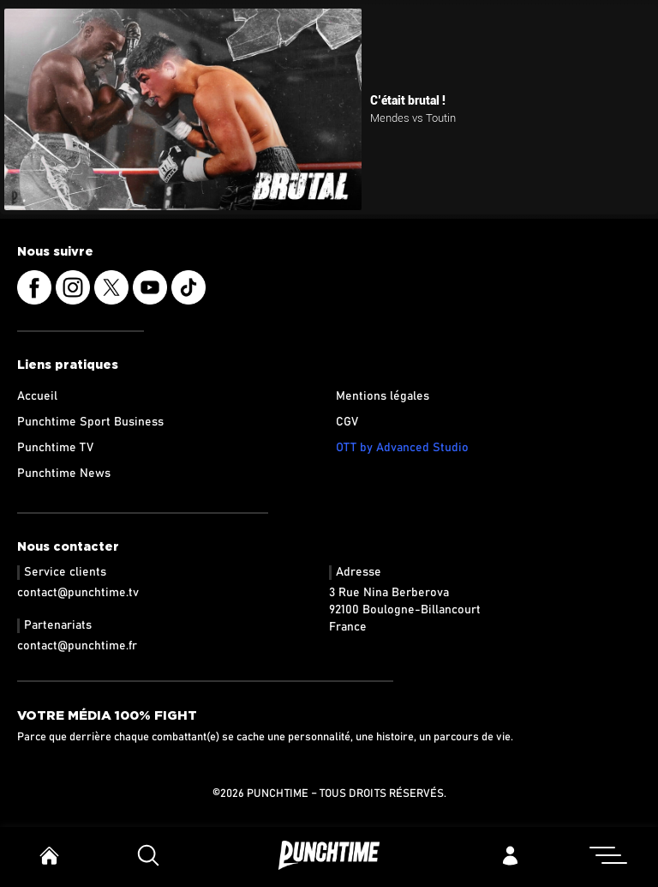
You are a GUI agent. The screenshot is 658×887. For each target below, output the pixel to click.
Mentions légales (382, 396)
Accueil (37, 396)
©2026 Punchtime (260, 794)
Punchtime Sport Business (90, 422)
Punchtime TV (55, 448)
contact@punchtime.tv (78, 593)
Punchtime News (64, 474)
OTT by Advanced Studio (402, 448)
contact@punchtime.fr (77, 646)
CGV (347, 422)
